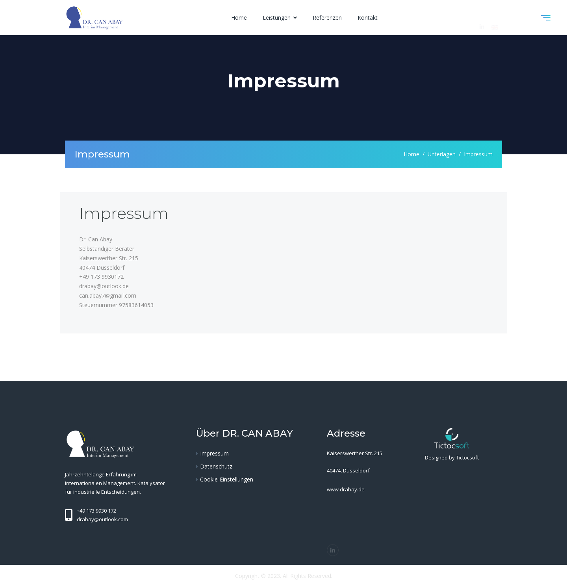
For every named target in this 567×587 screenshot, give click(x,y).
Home (239, 17)
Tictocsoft (467, 457)
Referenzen (327, 17)
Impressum (214, 453)
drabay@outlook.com (102, 519)
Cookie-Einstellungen (226, 479)
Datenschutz (216, 466)
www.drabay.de (346, 489)
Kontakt (368, 17)
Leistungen (277, 17)
